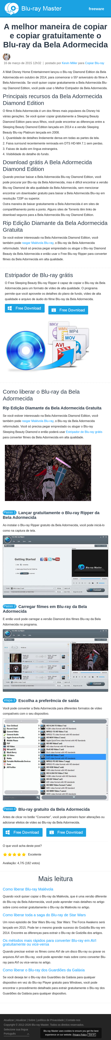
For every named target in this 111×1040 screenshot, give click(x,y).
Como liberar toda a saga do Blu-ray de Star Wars (44, 915)
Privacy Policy (87, 1030)
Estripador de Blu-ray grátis (39, 275)
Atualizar (9, 1020)
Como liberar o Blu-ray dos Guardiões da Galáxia (44, 970)
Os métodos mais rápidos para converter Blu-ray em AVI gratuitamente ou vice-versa (49, 942)
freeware (96, 9)
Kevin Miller (69, 63)
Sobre (31, 1020)
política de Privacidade (51, 1020)
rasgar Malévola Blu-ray (37, 242)
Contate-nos (73, 1020)
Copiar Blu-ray (94, 63)
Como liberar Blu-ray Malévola (28, 889)
